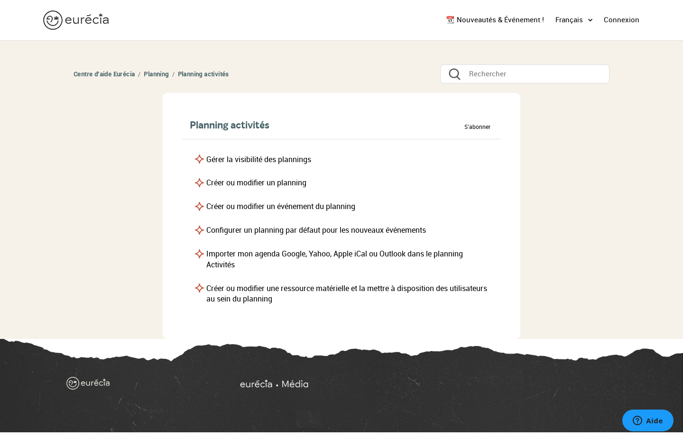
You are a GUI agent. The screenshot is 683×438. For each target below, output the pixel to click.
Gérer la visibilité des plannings (258, 159)
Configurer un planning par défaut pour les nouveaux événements (316, 230)
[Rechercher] (524, 73)
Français (570, 20)
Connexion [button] (621, 20)
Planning (156, 74)
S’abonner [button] (477, 127)
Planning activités (203, 74)
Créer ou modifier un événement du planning (280, 206)
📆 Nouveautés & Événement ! (495, 20)
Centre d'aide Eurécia (104, 74)
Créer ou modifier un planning (256, 182)
